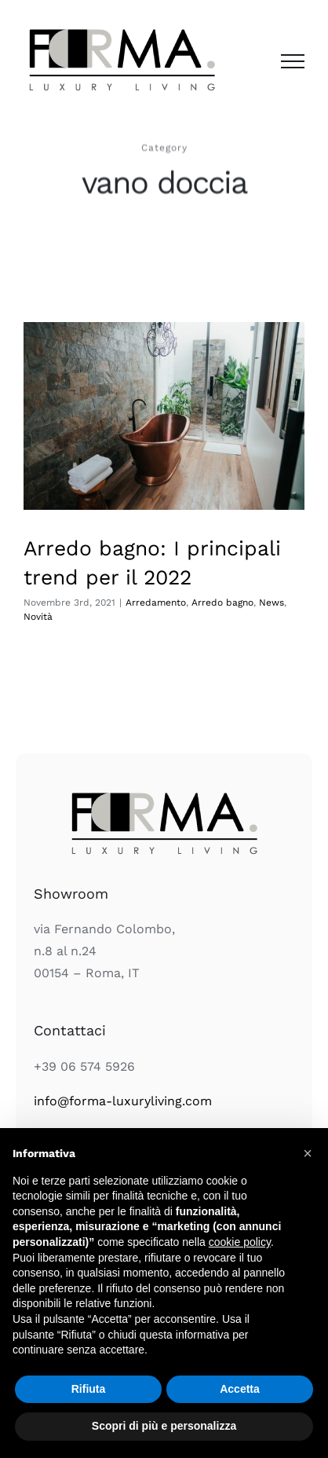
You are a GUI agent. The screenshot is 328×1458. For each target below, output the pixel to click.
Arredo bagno (222, 602)
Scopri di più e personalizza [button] (164, 1426)
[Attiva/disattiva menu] (292, 61)
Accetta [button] (240, 1389)
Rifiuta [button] (88, 1389)
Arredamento (156, 602)
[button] (307, 1153)
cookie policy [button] (240, 1242)
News (271, 602)
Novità (38, 616)
